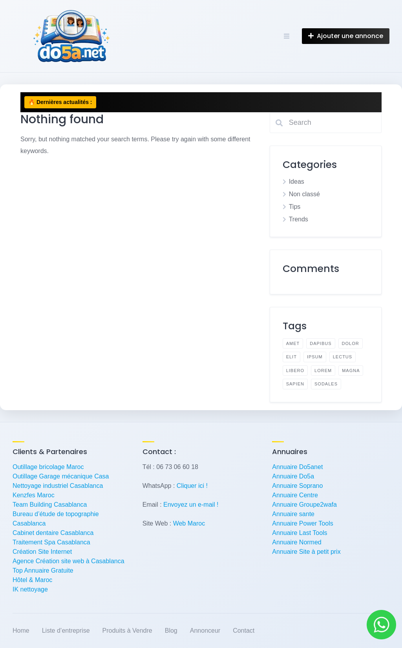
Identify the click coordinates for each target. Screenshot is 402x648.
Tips (295, 206)
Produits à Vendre (127, 630)
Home (21, 630)
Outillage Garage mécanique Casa (61, 476)
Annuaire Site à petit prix (306, 551)
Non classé (304, 194)
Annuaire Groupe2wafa (304, 504)
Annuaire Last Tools (299, 532)
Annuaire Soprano (297, 485)
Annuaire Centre (295, 495)
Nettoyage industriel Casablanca (58, 485)
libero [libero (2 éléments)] (295, 370)
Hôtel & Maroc (32, 580)
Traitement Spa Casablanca (51, 542)
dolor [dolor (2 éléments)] (350, 343)
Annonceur (205, 630)
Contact (243, 630)
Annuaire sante (293, 514)
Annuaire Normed (296, 542)
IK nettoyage (30, 589)
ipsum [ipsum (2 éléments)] (315, 356)
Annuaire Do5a (293, 476)
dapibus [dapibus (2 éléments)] (320, 343)
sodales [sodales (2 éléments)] (326, 383)
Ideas (296, 181)
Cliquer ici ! (192, 485)
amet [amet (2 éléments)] (293, 343)
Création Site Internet (42, 551)
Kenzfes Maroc (34, 495)
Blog (171, 630)
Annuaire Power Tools (302, 523)
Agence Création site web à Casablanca (68, 561)
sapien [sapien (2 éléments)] (295, 383)
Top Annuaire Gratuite (43, 570)
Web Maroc (189, 523)
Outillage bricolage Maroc (48, 467)
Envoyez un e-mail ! (191, 504)
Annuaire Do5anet (297, 467)
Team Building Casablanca (50, 504)
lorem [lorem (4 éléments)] (323, 370)
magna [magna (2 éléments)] (351, 370)
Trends (298, 219)
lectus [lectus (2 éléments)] (342, 356)
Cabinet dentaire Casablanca (53, 532)
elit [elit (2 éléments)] (291, 356)
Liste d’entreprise (66, 630)
